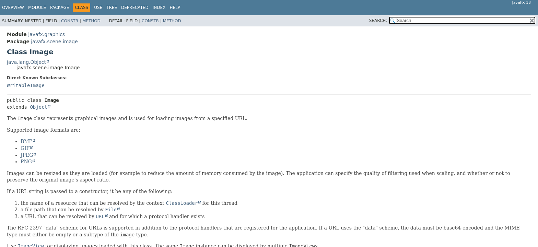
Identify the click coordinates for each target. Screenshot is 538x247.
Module (37, 7)
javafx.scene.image (54, 41)
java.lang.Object (26, 62)
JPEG (27, 155)
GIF (25, 148)
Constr (69, 21)
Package (59, 7)
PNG (26, 161)
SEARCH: (378, 20)
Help (174, 7)
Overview (13, 7)
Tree (111, 7)
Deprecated (135, 7)
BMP (26, 141)
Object (38, 107)
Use (98, 7)
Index (159, 7)
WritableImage (26, 85)
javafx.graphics (46, 34)
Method (91, 21)
